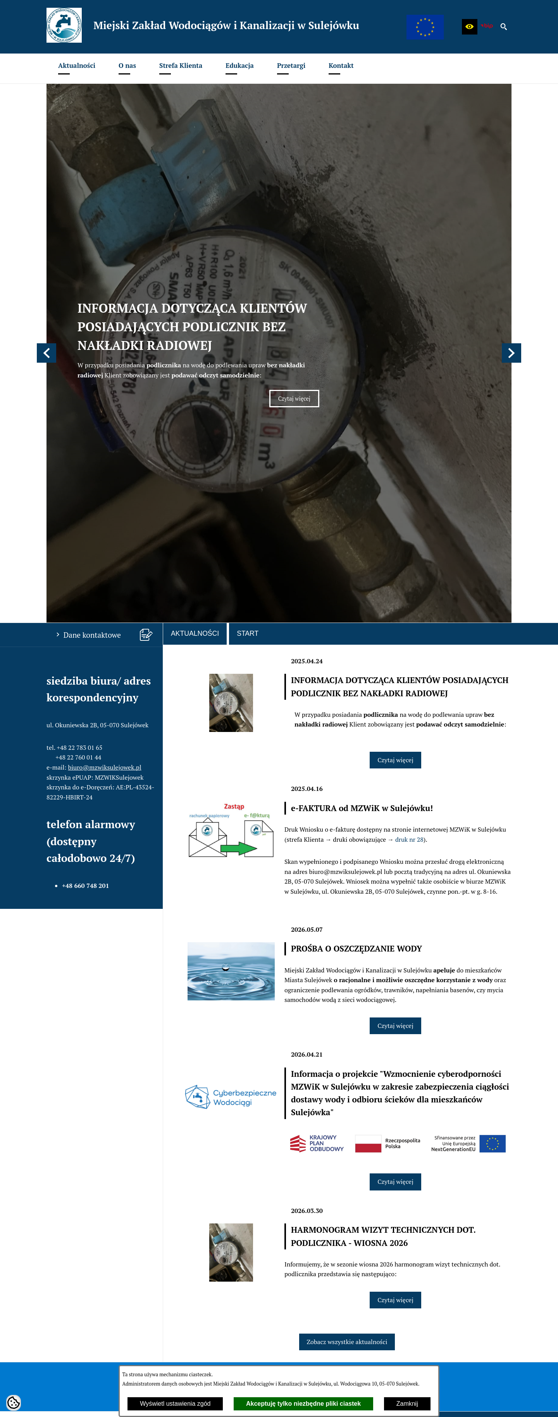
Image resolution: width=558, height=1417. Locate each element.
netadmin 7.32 (492, 1402)
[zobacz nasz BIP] (486, 27)
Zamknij (407, 1403)
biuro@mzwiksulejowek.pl (104, 450)
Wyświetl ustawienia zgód (175, 1403)
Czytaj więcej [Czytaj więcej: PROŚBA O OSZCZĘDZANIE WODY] (395, 709)
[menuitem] (76, 68)
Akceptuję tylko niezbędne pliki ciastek (303, 1403)
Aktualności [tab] (195, 317)
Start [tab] (247, 317)
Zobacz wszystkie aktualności (347, 1025)
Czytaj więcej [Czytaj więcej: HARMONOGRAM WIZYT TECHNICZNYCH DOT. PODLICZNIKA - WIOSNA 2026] (395, 983)
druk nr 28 (409, 523)
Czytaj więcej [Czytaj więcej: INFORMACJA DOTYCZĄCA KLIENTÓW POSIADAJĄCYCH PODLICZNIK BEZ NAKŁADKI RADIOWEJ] (298, 243)
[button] (469, 27)
